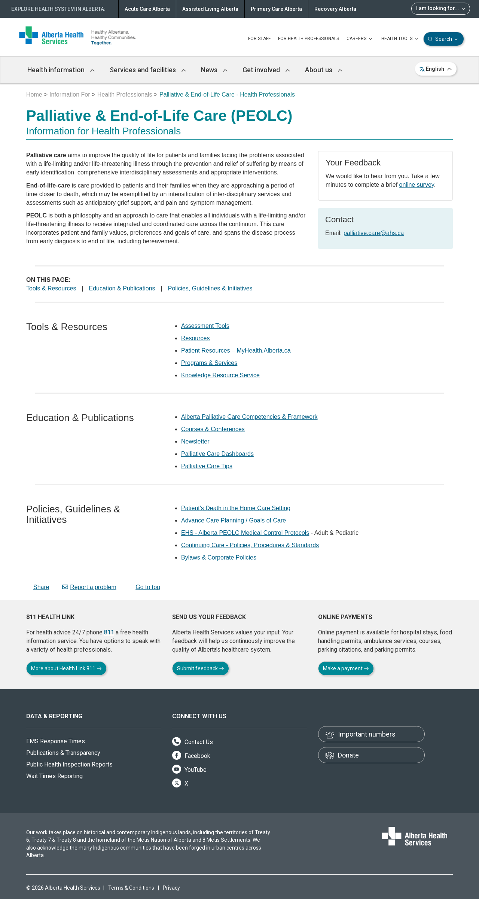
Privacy (171, 888)
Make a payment (346, 668)
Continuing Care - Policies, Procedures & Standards (250, 545)
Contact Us (192, 742)
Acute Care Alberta (147, 9)
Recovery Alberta (335, 9)
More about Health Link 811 (66, 668)
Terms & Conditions (131, 888)
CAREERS (360, 39)
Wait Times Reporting (54, 776)
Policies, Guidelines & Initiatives (210, 288)
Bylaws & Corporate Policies (218, 557)
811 (109, 632)
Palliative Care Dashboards (217, 454)
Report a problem (89, 587)
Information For (69, 94)
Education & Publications (122, 288)
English (435, 69)
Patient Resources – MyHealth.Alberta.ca (236, 350)
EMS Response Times (55, 741)
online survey (416, 185)
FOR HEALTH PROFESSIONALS (308, 38)
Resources (195, 338)
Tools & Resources (51, 288)
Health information (61, 70)
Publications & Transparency (63, 752)
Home (34, 94)
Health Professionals (124, 94)
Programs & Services (209, 363)
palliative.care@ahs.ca (374, 233)
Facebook (191, 755)
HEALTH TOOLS (400, 39)
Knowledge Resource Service (220, 375)
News (214, 70)
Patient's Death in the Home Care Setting (235, 508)
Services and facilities (148, 70)
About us (323, 70)
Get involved (266, 70)
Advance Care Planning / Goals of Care (233, 520)
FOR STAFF (259, 38)
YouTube (189, 769)
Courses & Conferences (213, 429)
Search (443, 39)
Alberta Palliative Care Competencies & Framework (249, 417)
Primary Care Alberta (276, 9)
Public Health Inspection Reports (69, 764)
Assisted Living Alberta (210, 9)
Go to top (144, 587)
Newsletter (195, 441)
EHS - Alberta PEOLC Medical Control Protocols (245, 533)
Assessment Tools (205, 326)
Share (37, 587)
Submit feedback (200, 668)
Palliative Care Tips (206, 466)
